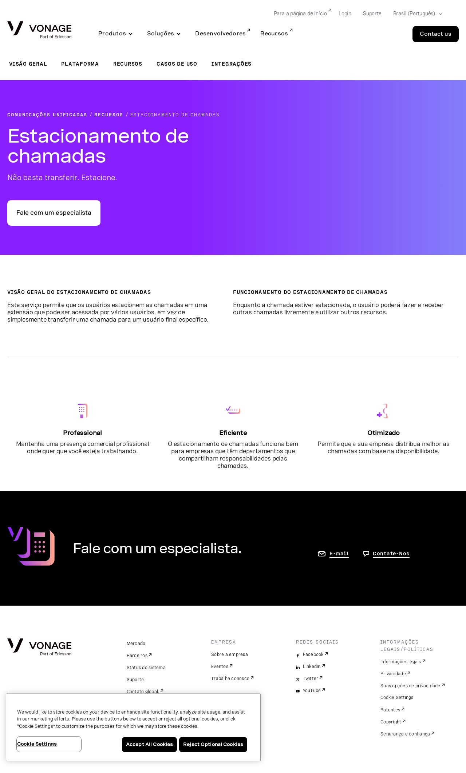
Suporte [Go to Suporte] (372, 13)
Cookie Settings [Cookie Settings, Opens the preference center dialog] (37, 744)
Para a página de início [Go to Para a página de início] (300, 13)
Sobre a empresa (229, 654)
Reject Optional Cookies (213, 744)
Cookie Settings (397, 697)
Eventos (219, 666)
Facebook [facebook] (313, 654)
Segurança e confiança (405, 734)
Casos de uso (177, 64)
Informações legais (400, 661)
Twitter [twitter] (311, 678)
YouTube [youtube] (312, 690)
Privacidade (393, 673)
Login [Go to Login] (345, 13)
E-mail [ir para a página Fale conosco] (339, 553)
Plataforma (80, 64)
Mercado (136, 643)
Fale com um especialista (53, 212)
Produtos (112, 33)
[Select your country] (415, 13)
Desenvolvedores (220, 33)
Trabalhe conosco (230, 678)
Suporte (135, 679)
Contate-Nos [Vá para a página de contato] (391, 553)
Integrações (232, 64)
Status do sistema (146, 667)
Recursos (274, 33)
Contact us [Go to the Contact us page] (435, 34)
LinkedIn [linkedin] (312, 666)
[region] (133, 727)
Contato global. (143, 691)
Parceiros (137, 655)
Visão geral (28, 64)
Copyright (390, 722)
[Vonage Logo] (39, 30)
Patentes (390, 709)
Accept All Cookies (149, 744)
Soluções (160, 33)
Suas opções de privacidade (410, 685)
